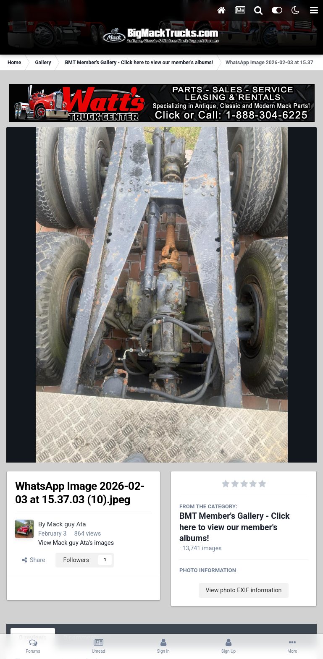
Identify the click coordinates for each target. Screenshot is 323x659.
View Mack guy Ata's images (76, 542)
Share (33, 560)
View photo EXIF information (243, 590)
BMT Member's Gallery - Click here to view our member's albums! (234, 527)
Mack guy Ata (66, 524)
